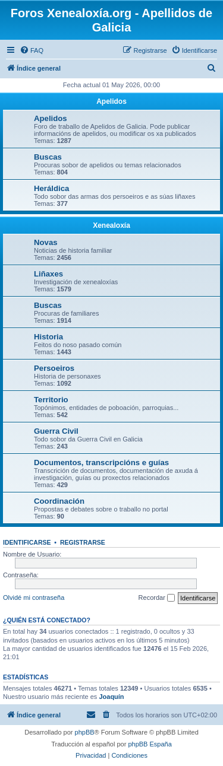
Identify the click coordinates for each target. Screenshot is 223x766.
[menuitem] (31, 50)
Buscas (48, 156)
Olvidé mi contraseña (33, 597)
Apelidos (111, 101)
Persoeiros (54, 368)
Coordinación (59, 501)
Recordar (157, 598)
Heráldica (51, 188)
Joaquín (111, 696)
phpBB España (149, 744)
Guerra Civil (56, 431)
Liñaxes (48, 273)
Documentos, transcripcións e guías (101, 462)
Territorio (51, 399)
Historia (48, 336)
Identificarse (27, 542)
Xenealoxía (111, 225)
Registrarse (82, 542)
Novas (46, 242)
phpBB (85, 732)
